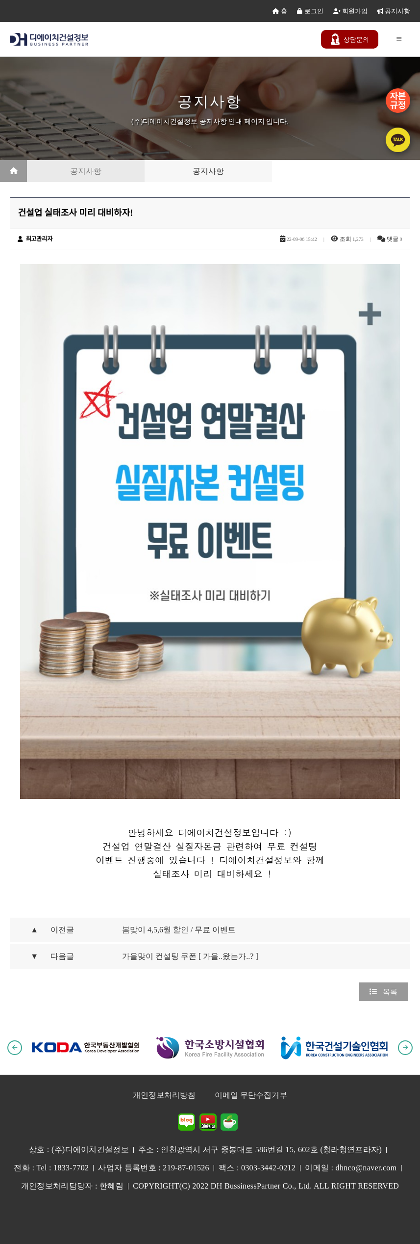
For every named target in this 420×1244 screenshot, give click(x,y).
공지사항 (393, 11)
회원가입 (350, 11)
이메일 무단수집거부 (251, 1095)
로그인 (310, 11)
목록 (383, 992)
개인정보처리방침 (164, 1095)
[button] (14, 1047)
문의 (350, 39)
